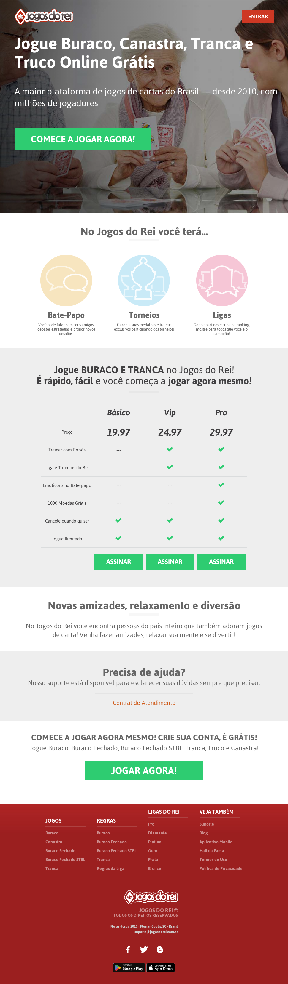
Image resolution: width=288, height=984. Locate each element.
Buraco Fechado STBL (65, 859)
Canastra (53, 841)
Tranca (51, 868)
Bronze (154, 868)
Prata (153, 859)
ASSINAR (118, 561)
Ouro (152, 850)
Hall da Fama (212, 850)
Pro (151, 824)
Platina (155, 841)
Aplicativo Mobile (216, 841)
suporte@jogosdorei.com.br (156, 932)
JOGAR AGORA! (144, 770)
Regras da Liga (110, 868)
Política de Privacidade (221, 868)
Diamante (157, 833)
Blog (204, 833)
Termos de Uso (213, 859)
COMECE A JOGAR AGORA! (83, 139)
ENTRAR (258, 16)
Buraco (51, 833)
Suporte (207, 824)
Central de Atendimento (144, 702)
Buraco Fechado (60, 850)
